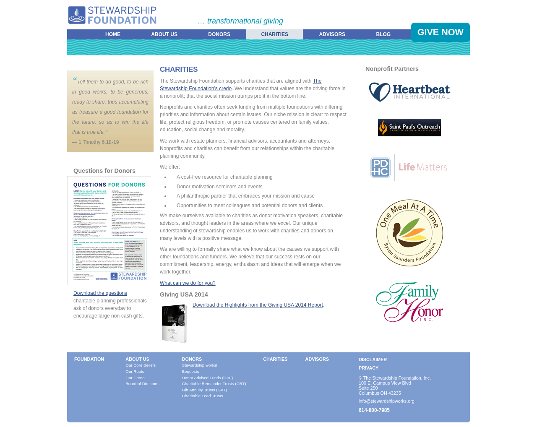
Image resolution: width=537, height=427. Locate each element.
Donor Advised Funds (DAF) (207, 377)
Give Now (440, 32)
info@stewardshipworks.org (386, 401)
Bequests (190, 371)
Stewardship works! (199, 365)
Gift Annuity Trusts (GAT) (204, 390)
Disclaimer (373, 359)
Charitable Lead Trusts (202, 395)
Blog (383, 34)
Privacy (368, 367)
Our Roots (134, 371)
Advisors (332, 34)
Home (112, 34)
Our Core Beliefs (140, 365)
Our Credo (134, 377)
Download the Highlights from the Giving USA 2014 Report (258, 305)
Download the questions (100, 293)
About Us (164, 34)
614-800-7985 (374, 410)
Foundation (89, 359)
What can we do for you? (188, 283)
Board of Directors (141, 383)
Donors (219, 34)
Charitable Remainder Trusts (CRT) (214, 383)
